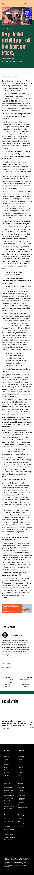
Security (6, 767)
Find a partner (8, 839)
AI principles (21, 802)
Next (24, 682)
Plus (19, 754)
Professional (21, 756)
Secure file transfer (9, 795)
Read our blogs (8, 852)
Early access (7, 769)
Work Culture (7, 29)
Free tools (6, 775)
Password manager (9, 798)
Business (20, 759)
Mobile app (7, 756)
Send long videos (8, 790)
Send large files (8, 787)
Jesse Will (7, 728)
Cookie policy (21, 795)
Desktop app (7, 754)
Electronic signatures (9, 806)
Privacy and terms (22, 792)
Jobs (19, 821)
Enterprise (20, 762)
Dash (19, 764)
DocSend (20, 772)
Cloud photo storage (9, 792)
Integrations (7, 759)
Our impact (21, 826)
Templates (6, 772)
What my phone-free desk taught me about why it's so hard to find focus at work (14, 723)
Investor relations (22, 824)
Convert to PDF (8, 808)
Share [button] (26, 3)
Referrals (6, 832)
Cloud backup (7, 800)
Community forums (9, 829)
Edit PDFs (6, 803)
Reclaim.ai (20, 767)
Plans (19, 775)
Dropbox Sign (21, 769)
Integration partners (9, 837)
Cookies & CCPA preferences (22, 799)
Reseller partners (8, 834)
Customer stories (8, 821)
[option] (14, 722)
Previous (9, 682)
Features (6, 762)
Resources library (8, 824)
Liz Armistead (9, 58)
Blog (5, 818)
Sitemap (20, 805)
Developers (7, 826)
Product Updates (22, 777)
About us (20, 818)
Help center (21, 787)
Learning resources (22, 807)
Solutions (6, 764)
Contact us (20, 790)
